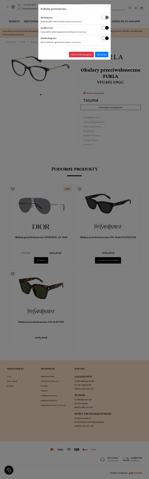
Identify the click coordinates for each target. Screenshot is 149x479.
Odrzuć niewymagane (81, 54)
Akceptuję (102, 54)
